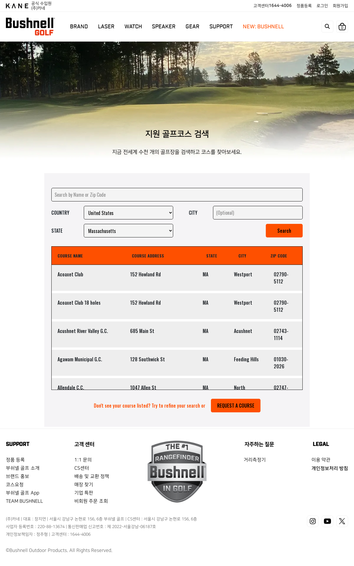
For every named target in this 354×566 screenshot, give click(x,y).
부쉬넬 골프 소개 (23, 468)
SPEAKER (164, 26)
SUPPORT (221, 26)
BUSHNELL (30, 26)
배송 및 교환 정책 (91, 476)
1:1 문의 (83, 459)
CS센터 (81, 468)
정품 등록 (15, 459)
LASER (106, 26)
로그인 (322, 6)
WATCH (133, 26)
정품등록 (304, 6)
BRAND (79, 26)
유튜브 (327, 521)
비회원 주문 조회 (91, 501)
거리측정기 (255, 459)
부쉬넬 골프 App (22, 493)
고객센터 (272, 6)
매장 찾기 (83, 484)
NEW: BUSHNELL (263, 26)
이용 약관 (321, 459)
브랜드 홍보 (17, 476)
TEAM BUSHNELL (24, 501)
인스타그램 (313, 521)
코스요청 (15, 484)
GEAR (192, 26)
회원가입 (340, 6)
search (327, 26)
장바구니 (342, 27)
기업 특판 (83, 493)
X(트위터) (342, 521)
